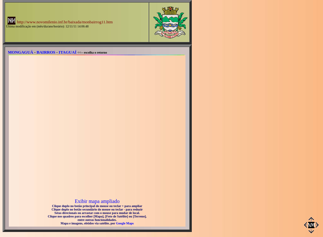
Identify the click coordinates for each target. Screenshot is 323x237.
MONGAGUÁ (20, 52)
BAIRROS (46, 52)
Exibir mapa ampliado (97, 201)
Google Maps (125, 223)
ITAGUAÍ (67, 52)
